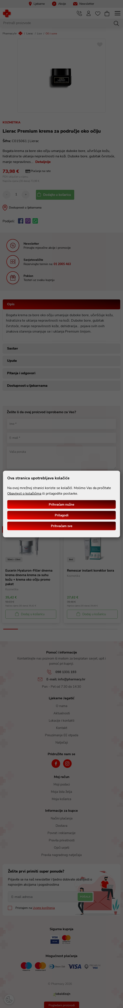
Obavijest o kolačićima (24, 493)
